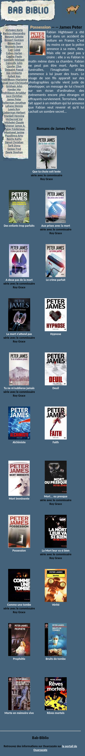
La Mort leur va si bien (55, 548)
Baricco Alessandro (14, 33)
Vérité (56, 603)
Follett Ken (14, 76)
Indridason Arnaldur (14, 92)
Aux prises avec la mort (55, 224)
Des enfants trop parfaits (19, 224)
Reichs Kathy (14, 139)
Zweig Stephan (14, 152)
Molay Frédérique (14, 129)
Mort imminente (19, 496)
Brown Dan (14, 43)
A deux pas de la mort (19, 278)
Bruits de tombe (56, 657)
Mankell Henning (14, 116)
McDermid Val (14, 119)
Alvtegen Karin (14, 30)
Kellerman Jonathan (14, 102)
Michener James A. (14, 125)
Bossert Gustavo (14, 40)
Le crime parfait (56, 278)
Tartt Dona (14, 145)
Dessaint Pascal (14, 69)
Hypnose (56, 332)
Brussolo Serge (14, 46)
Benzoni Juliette (14, 36)
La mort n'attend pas (19, 332)
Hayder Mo (14, 89)
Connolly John (14, 63)
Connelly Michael (14, 59)
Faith (56, 440)
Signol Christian (14, 142)
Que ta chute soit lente (46, 169)
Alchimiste (19, 440)
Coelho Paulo (14, 56)
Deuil (56, 386)
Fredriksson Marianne (14, 79)
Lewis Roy (14, 109)
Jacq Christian (14, 96)
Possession (40, 27)
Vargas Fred (14, 149)
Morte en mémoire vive (19, 711)
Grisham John (14, 86)
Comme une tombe (19, 603)
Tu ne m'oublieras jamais (19, 386)
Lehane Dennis (14, 106)
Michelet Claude (14, 122)
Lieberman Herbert (14, 112)
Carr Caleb (14, 50)
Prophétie (19, 657)
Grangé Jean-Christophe (14, 83)
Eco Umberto (14, 73)
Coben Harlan (14, 53)
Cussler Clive (14, 66)
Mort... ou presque (55, 494)
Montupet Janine (14, 132)
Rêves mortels (56, 711)
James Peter (14, 99)
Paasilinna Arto (14, 135)
